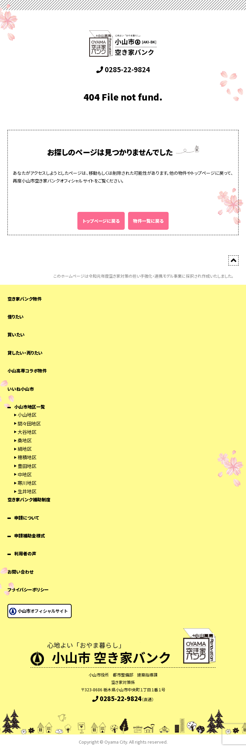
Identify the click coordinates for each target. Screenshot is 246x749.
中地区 (25, 474)
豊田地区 (27, 466)
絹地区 (25, 448)
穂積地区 (27, 457)
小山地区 (27, 414)
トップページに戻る (101, 221)
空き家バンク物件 (24, 299)
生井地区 (27, 491)
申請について (26, 518)
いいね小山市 (20, 389)
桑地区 (25, 440)
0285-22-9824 (123, 69)
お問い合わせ (20, 571)
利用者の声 (25, 553)
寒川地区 (27, 482)
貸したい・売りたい (25, 353)
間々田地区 (29, 423)
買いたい (16, 334)
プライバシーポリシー (28, 589)
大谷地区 (27, 431)
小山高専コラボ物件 (27, 370)
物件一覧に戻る (148, 221)
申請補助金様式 (29, 535)
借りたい (15, 316)
